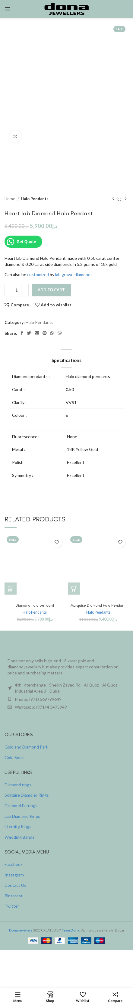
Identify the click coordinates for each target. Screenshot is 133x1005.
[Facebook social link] (22, 333)
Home (10, 198)
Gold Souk (14, 757)
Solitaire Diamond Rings (27, 795)
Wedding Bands (19, 837)
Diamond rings (18, 784)
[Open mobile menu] (8, 9)
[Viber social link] (60, 333)
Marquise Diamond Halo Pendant (98, 605)
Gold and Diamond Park (26, 746)
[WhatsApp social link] (52, 333)
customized (38, 274)
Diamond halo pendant (34, 605)
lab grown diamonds (74, 274)
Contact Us (15, 885)
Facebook (14, 864)
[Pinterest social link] (45, 333)
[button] (11, 588)
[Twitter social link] (29, 333)
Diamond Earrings (21, 805)
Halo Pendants (35, 198)
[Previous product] (113, 199)
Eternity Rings (18, 826)
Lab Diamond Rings (22, 816)
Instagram (14, 874)
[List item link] (66, 699)
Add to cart (51, 289)
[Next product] (125, 199)
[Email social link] (37, 333)
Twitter (12, 906)
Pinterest (14, 895)
